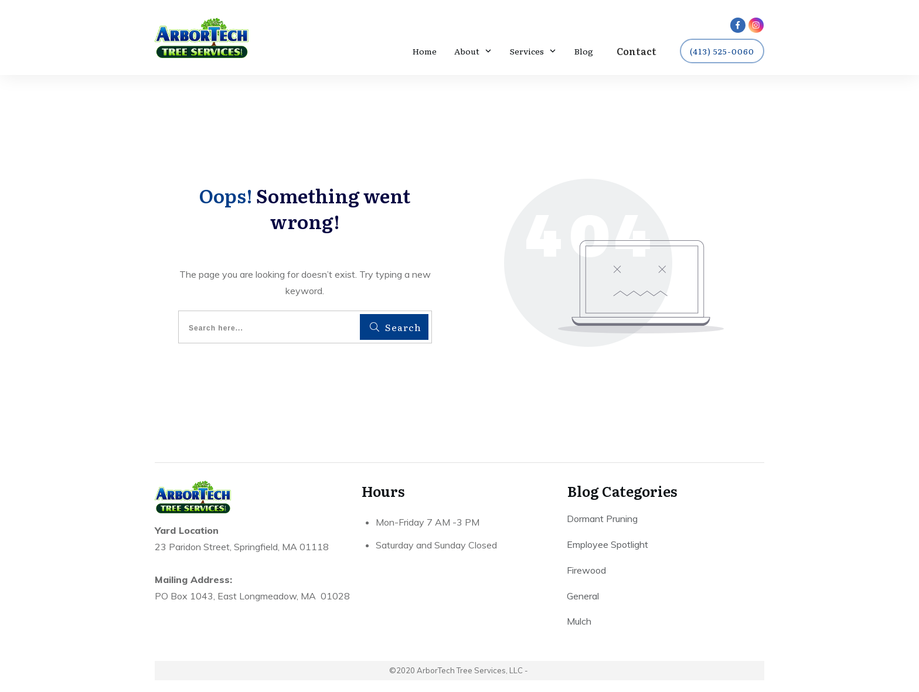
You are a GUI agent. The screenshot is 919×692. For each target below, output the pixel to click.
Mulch (579, 622)
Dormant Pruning (602, 519)
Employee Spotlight (607, 545)
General (583, 597)
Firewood (586, 571)
